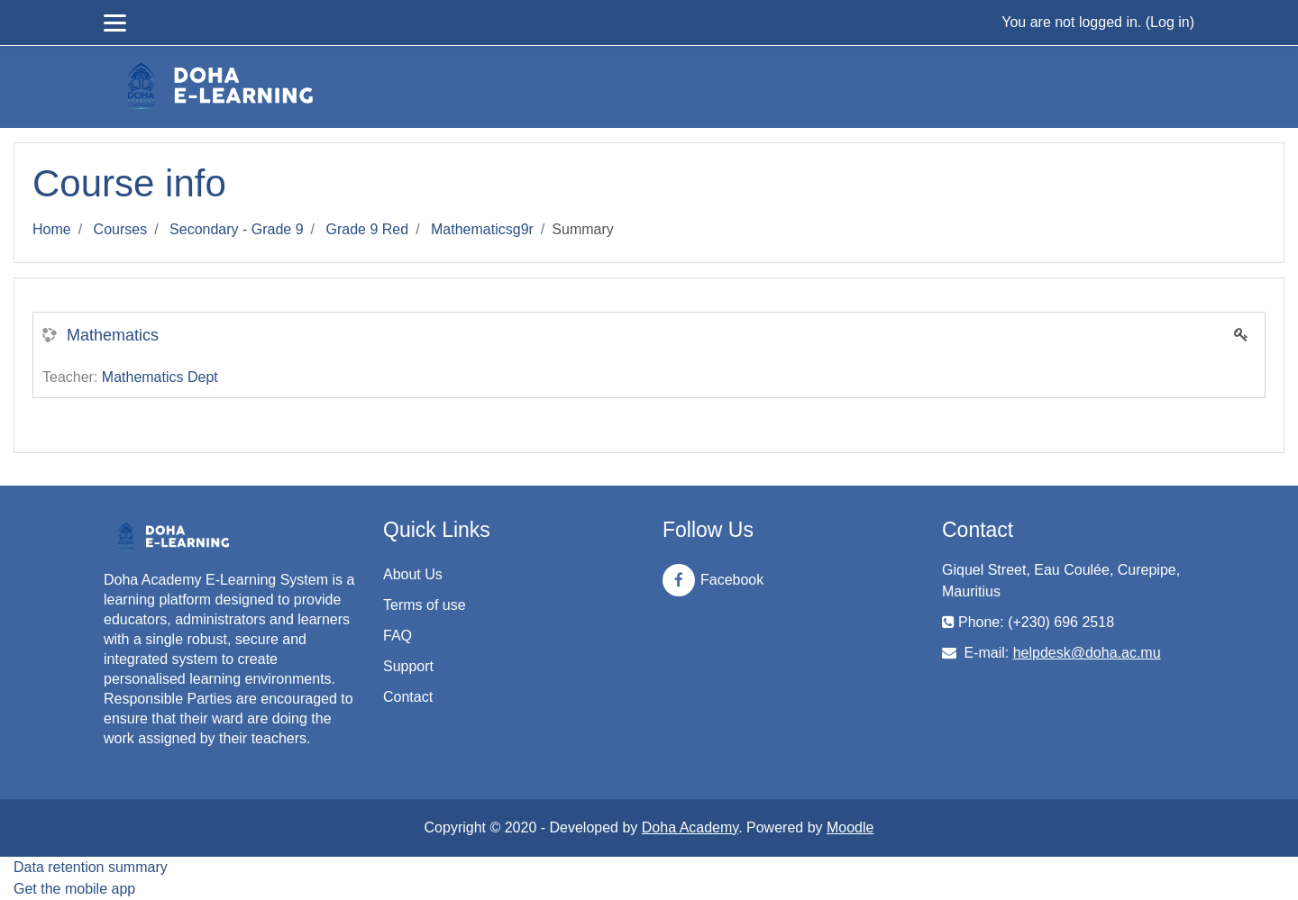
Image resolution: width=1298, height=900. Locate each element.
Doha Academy (690, 827)
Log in (1170, 22)
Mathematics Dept (160, 377)
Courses (121, 229)
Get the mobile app (74, 888)
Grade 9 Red (367, 229)
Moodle (850, 827)
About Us (413, 574)
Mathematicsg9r (482, 229)
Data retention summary (91, 867)
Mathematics (113, 335)
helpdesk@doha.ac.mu (1087, 652)
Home (51, 229)
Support (408, 666)
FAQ (397, 635)
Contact (408, 697)
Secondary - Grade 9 (236, 229)
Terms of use (424, 605)
